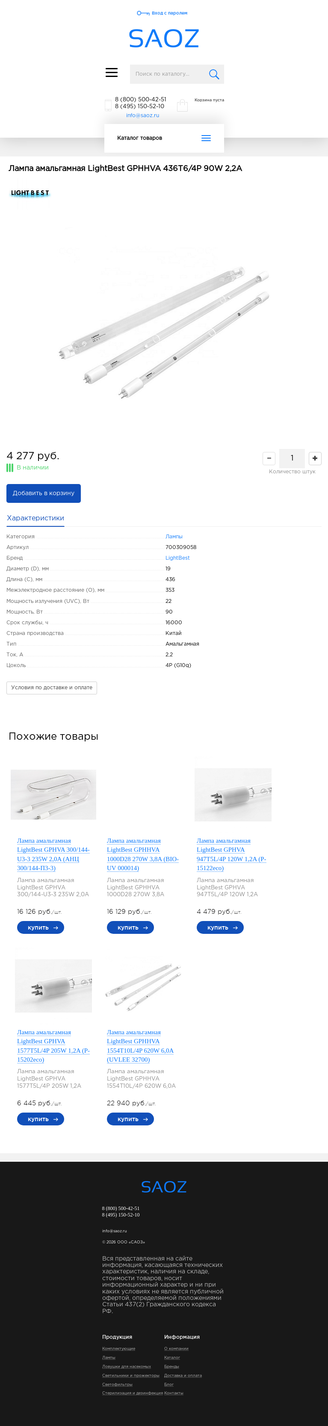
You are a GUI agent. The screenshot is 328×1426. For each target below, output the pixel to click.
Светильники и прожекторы (131, 1375)
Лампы (174, 536)
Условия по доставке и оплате (51, 687)
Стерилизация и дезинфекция (132, 1393)
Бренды (171, 1366)
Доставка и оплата (183, 1375)
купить (38, 927)
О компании (176, 1348)
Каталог (172, 1357)
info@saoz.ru (142, 115)
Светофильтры (117, 1384)
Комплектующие (118, 1348)
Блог (169, 1384)
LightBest (177, 558)
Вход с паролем (169, 13)
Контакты (173, 1393)
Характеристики (35, 518)
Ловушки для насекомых (126, 1366)
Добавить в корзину (43, 493)
